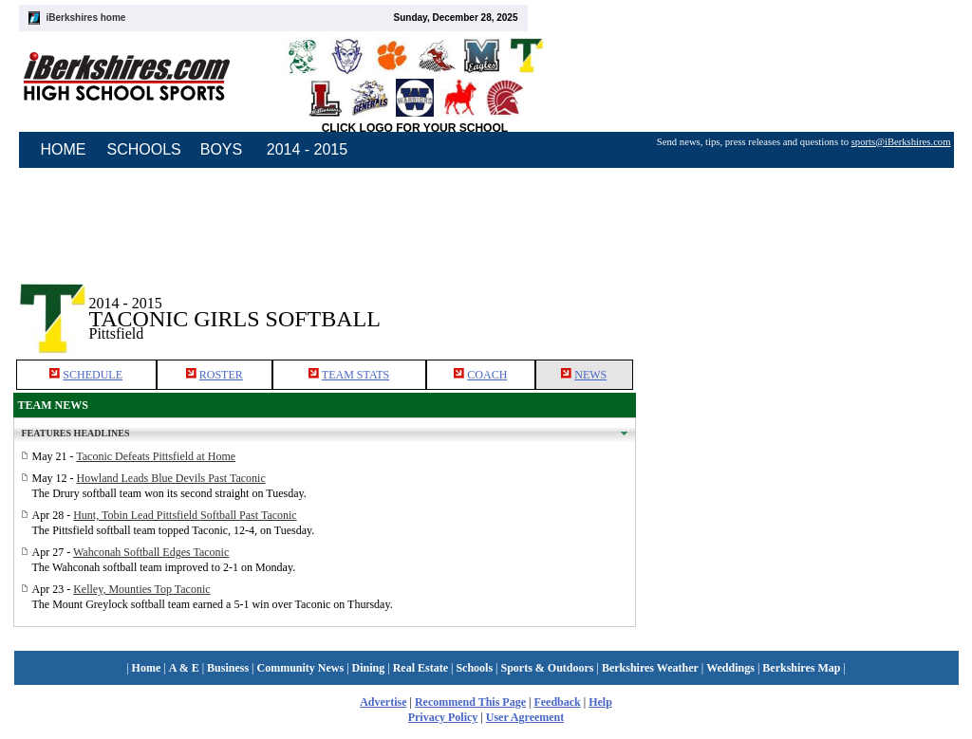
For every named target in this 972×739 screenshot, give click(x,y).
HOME (63, 149)
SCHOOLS (144, 149)
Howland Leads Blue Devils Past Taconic (171, 478)
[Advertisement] (797, 302)
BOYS (221, 149)
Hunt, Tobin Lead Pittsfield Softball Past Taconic (185, 515)
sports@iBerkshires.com (901, 142)
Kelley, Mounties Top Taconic (141, 589)
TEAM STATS (355, 374)
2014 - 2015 (307, 149)
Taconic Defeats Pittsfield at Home (155, 456)
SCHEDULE (92, 374)
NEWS (590, 374)
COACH (487, 374)
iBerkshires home (86, 17)
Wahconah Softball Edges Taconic (151, 552)
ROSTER (221, 374)
